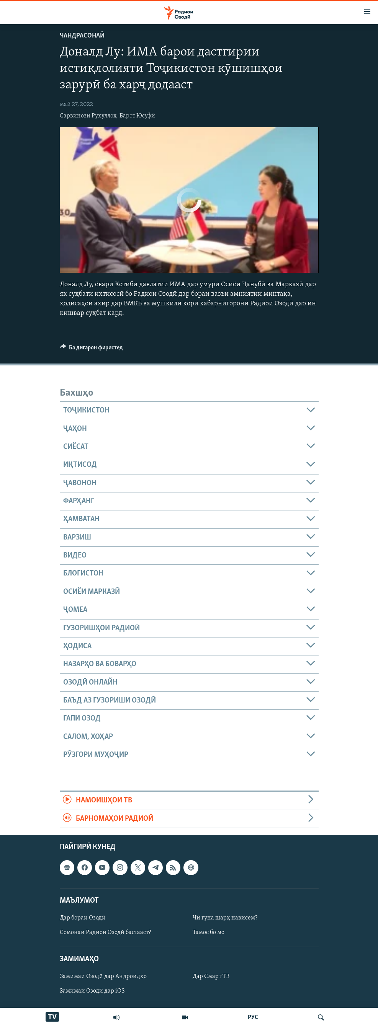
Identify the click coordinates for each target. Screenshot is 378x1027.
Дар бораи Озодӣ (83, 918)
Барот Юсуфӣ (137, 116)
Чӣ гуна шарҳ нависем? (225, 918)
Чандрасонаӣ (82, 35)
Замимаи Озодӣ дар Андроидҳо (103, 976)
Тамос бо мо (208, 932)
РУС (253, 1017)
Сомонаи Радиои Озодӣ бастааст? (105, 932)
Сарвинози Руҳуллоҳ (88, 116)
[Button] (91, 349)
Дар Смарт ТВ (211, 976)
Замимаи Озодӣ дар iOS (92, 991)
